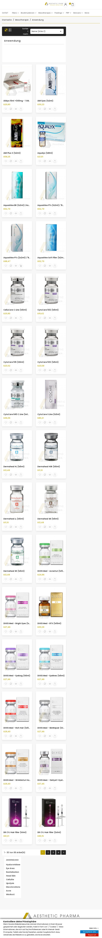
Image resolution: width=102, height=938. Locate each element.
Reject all (92, 934)
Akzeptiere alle (89, 931)
